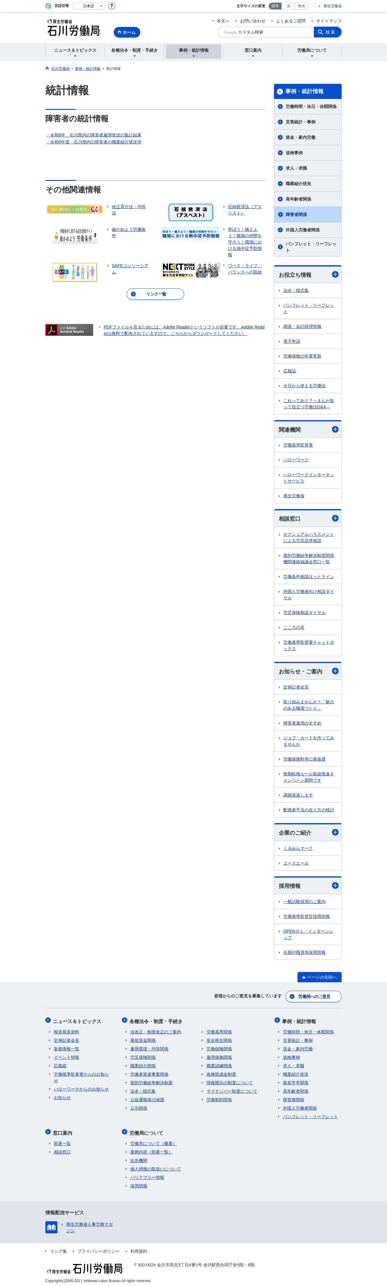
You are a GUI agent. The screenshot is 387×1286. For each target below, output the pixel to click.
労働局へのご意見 (314, 996)
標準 (275, 6)
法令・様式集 (296, 290)
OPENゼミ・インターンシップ (308, 935)
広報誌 (289, 370)
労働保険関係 (219, 1047)
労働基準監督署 (298, 445)
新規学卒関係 (295, 1081)
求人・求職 (296, 168)
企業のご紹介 (309, 833)
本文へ (223, 21)
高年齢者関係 (298, 199)
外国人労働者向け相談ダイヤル (308, 595)
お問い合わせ (252, 21)
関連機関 (309, 429)
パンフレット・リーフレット (311, 247)
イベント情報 (66, 1056)
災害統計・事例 (300, 121)
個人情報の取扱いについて (155, 1166)
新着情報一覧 (66, 1047)
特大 (301, 6)
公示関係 (138, 1106)
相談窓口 (309, 518)
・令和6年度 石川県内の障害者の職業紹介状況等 (93, 141)
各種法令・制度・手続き (157, 1020)
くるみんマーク (298, 849)
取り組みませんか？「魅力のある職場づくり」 (308, 705)
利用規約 (138, 1248)
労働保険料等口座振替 (304, 759)
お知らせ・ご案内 (309, 671)
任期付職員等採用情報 (304, 953)
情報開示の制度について (230, 1081)
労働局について (147, 1130)
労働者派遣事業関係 (149, 1073)
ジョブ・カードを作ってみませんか (308, 741)
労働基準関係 (219, 1030)
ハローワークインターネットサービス (308, 478)
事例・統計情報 (304, 91)
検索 (331, 32)
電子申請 (291, 341)
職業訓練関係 (219, 1064)
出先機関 (138, 1157)
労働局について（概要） (153, 1140)
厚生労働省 (333, 6)
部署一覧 (62, 1140)
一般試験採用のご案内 (304, 902)
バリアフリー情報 (147, 1174)
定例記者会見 (296, 687)
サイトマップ (329, 21)
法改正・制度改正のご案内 (155, 1030)
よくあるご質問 (291, 21)
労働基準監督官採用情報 (306, 917)
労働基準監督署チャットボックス (308, 646)
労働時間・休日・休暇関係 (311, 106)
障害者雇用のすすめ (302, 723)
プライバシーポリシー (98, 1248)
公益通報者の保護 (147, 1098)
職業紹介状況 (298, 183)
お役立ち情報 (309, 274)
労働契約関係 (219, 1098)
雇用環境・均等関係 (149, 1047)
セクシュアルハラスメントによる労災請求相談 (308, 538)
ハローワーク (296, 460)
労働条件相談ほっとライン (308, 577)
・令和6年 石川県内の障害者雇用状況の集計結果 (93, 135)
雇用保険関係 (219, 1056)
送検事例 (294, 152)
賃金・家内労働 (300, 137)
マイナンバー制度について (232, 1090)
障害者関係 (296, 214)
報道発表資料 (66, 1030)
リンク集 (58, 1248)
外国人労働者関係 (303, 229)
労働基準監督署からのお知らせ (81, 1076)
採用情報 (309, 886)
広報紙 (60, 1064)
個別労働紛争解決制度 (151, 1081)
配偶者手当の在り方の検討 (308, 810)
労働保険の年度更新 (302, 356)
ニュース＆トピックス (78, 1020)
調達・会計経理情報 (302, 326)
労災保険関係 (143, 1056)
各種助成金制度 (221, 1073)
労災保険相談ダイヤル (304, 613)
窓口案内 (63, 1130)
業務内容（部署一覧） (151, 1149)
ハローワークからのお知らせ (81, 1087)
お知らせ (62, 1096)
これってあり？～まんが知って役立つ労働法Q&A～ (308, 403)
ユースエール (296, 864)
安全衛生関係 (219, 1039)
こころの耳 (293, 628)
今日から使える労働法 (304, 385)
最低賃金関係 (143, 1039)
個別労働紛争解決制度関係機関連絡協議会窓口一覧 (308, 559)
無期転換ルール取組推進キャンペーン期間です (308, 777)
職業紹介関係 (143, 1064)
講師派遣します (298, 795)
